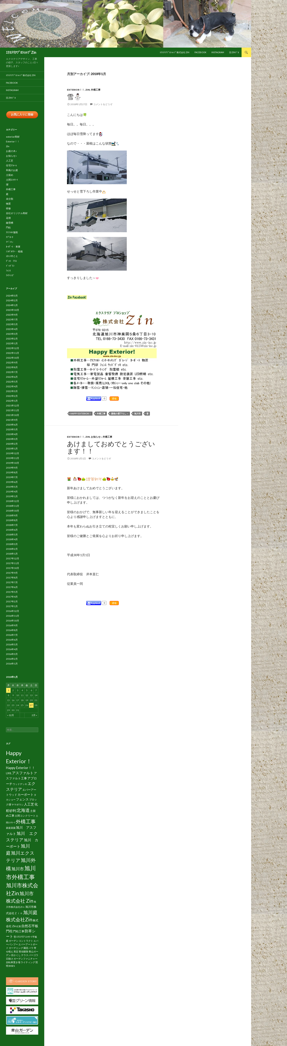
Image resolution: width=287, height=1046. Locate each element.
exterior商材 (13, 136)
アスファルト (22, 773)
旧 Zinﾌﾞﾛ (234, 52)
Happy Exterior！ (80, 413)
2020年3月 (12, 439)
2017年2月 (12, 601)
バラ (31, 948)
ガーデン (13, 940)
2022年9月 (12, 362)
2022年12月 (12, 348)
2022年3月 (12, 391)
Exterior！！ (75, 89)
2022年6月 (12, 377)
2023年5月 (12, 324)
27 (31, 705)
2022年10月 (12, 357)
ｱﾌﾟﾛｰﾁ (9, 237)
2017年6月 (12, 587)
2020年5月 (12, 429)
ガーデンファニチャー (25, 958)
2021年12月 (12, 405)
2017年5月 (12, 592)
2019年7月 (12, 477)
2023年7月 (12, 319)
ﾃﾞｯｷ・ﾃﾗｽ (11, 261)
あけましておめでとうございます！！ (111, 447)
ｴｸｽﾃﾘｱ (20, 936)
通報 (114, 398)
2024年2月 (12, 300)
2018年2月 (12, 549)
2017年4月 (12, 596)
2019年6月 (12, 482)
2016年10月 (12, 620)
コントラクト (26, 940)
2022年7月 (12, 372)
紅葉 (19, 926)
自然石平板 (29, 926)
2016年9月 (12, 625)
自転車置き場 (13, 962)
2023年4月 (12, 329)
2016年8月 (12, 630)
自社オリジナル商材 (17, 213)
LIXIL (9, 773)
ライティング (28, 962)
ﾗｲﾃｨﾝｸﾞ (10, 275)
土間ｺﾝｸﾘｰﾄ (12, 179)
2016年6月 (12, 639)
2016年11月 (12, 615)
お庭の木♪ (11, 151)
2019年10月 (12, 463)
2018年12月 (12, 501)
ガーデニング (16, 948)
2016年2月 (12, 659)
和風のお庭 (12, 170)
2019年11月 (12, 458)
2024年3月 (12, 295)
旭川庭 (30, 912)
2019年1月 (12, 496)
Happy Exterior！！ (20, 768)
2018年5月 (12, 534)
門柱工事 (18, 931)
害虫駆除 (23, 951)
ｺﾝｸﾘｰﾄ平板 (31, 936)
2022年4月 (12, 386)
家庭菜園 (11, 828)
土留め (9, 175)
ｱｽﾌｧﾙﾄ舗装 (12, 232)
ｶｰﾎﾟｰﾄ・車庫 (13, 246)
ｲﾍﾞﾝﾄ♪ (9, 242)
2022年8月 (12, 367)
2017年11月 (12, 563)
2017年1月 (12, 606)
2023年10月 (12, 310)
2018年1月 (12, 553)
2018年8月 (12, 520)
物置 (8, 203)
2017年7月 (12, 582)
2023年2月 (12, 338)
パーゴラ (33, 955)
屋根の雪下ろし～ (120, 413)
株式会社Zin (19, 920)
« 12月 (10, 715)
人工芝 (9, 160)
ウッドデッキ (20, 784)
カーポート (25, 794)
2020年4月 (12, 434)
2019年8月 (12, 472)
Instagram (217, 52)
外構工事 (95, 89)
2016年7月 (12, 635)
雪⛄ (74, 97)
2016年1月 (12, 663)
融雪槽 (9, 222)
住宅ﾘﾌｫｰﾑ (11, 165)
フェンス (22, 799)
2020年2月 (12, 443)
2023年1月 (12, 343)
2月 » (34, 715)
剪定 (16, 951)
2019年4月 (12, 491)
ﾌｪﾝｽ (8, 270)
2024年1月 (12, 305)
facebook (200, 52)
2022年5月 (12, 381)
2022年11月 (12, 353)
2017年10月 (12, 568)
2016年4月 (12, 649)
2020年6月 (12, 424)
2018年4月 (12, 539)
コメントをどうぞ (102, 104)
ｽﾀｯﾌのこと (12, 256)
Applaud (95, 398)
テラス (24, 955)
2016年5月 (12, 644)
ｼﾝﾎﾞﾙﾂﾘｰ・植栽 (14, 251)
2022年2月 (12, 396)
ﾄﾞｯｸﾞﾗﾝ (10, 265)
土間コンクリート (25, 816)
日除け (9, 958)
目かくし (16, 955)
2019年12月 (12, 453)
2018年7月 (12, 525)
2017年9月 (12, 572)
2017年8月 (12, 577)
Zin (87, 89)
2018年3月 (12, 544)
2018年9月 (12, 515)
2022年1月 (12, 400)
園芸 (26, 948)
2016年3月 (12, 654)
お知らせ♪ (96, 436)
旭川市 (137, 413)
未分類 (9, 199)
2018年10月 (12, 510)
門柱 (8, 227)
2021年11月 (12, 410)
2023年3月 (12, 334)
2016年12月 (12, 611)
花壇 (8, 218)
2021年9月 (12, 420)
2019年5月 (12, 486)
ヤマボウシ (18, 804)
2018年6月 (12, 529)
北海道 (23, 810)
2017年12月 (12, 558)
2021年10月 (12, 415)
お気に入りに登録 (22, 114)
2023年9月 (12, 314)
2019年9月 (12, 467)
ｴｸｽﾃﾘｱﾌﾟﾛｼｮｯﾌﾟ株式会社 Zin (174, 52)
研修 (8, 208)
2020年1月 (12, 448)
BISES (12, 966)
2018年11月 (12, 506)
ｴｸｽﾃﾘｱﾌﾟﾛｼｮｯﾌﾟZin (21, 52)
